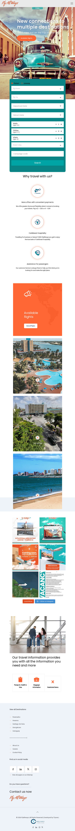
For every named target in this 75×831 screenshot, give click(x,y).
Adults (34, 124)
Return (15, 83)
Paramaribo (16, 717)
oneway (25, 83)
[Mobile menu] (72, 3)
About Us (16, 745)
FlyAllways (25, 817)
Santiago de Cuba (19, 724)
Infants (34, 138)
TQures (55, 817)
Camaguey (16, 731)
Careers (15, 749)
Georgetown (17, 727)
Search (37, 163)
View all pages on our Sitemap (22, 775)
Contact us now (21, 792)
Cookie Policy (17, 752)
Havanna (15, 720)
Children (34, 131)
